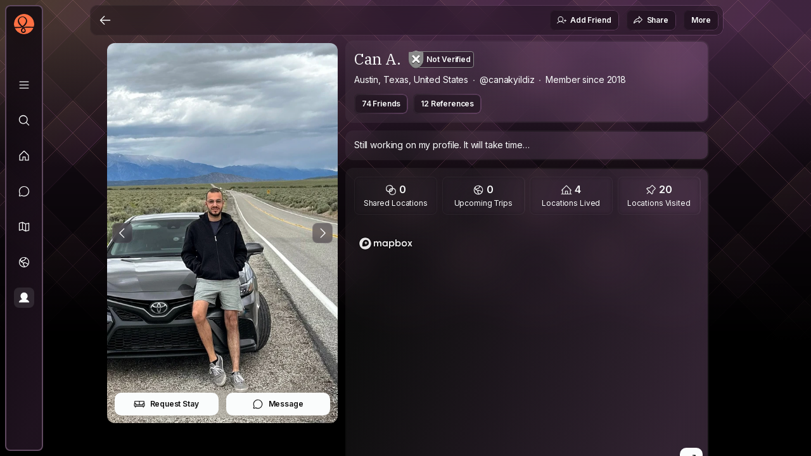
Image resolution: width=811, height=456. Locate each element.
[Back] (105, 20)
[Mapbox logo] (386, 243)
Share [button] (650, 20)
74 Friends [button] (381, 103)
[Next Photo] (322, 233)
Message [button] (277, 404)
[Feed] (24, 156)
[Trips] (24, 262)
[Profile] (24, 298)
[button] (24, 227)
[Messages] (24, 191)
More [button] (701, 20)
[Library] (24, 85)
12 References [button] (447, 103)
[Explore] (24, 120)
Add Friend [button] (583, 20)
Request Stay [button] (166, 404)
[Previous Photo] (122, 233)
